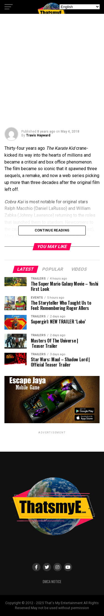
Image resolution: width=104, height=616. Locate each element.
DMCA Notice (52, 581)
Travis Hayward (38, 135)
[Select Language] (79, 6)
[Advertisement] (52, 72)
